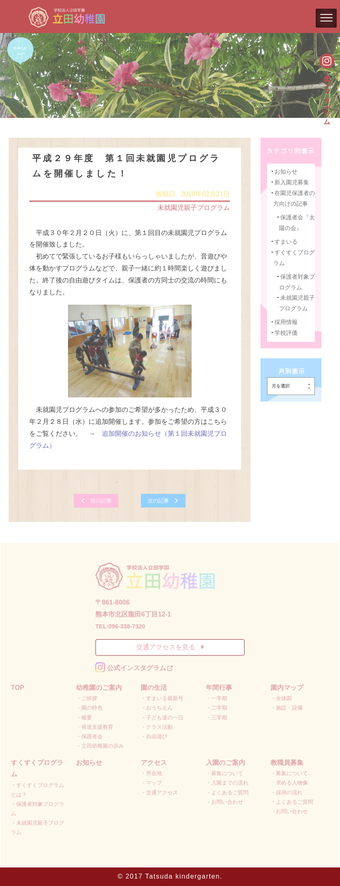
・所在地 (151, 773)
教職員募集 (286, 761)
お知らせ (285, 172)
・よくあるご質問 (227, 791)
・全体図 (280, 698)
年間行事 (219, 687)
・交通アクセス (159, 791)
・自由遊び (154, 736)
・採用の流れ (286, 791)
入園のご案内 (225, 761)
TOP (18, 687)
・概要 (84, 717)
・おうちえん (157, 708)
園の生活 (154, 687)
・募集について (224, 773)
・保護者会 (90, 736)
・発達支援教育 (95, 727)
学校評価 (285, 332)
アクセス (154, 761)
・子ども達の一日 (162, 717)
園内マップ (286, 687)
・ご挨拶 (87, 698)
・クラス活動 (157, 727)
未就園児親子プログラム (193, 208)
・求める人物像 (288, 782)
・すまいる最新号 (162, 698)
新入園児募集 (291, 182)
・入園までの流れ (227, 782)
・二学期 (216, 708)
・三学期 (216, 717)
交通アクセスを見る (169, 647)
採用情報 (285, 322)
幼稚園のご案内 (99, 687)
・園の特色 (90, 708)
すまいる (285, 242)
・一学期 (216, 698)
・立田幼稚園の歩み (100, 745)
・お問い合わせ (224, 801)
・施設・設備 (286, 708)
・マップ (151, 782)
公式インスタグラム (327, 95)
